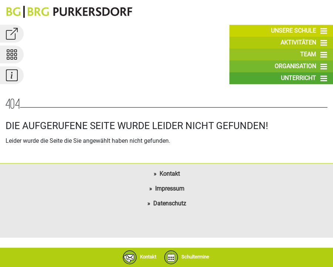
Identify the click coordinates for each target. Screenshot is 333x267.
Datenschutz (169, 203)
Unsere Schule (299, 30)
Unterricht (304, 78)
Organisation (301, 66)
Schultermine (185, 257)
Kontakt (169, 173)
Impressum (169, 188)
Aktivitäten (303, 42)
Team (313, 54)
